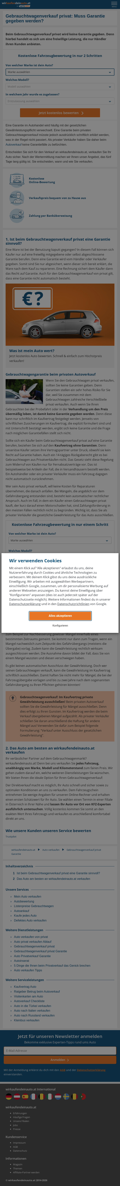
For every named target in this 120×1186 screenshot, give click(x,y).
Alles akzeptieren (60, 616)
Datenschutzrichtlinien (73, 604)
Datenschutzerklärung (25, 604)
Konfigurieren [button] (60, 625)
